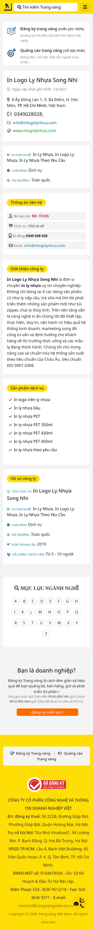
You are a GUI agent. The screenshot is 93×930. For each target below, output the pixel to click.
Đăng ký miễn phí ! (47, 712)
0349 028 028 (36, 235)
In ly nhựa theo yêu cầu (35, 449)
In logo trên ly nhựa (32, 399)
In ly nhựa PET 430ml (33, 433)
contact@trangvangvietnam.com (48, 905)
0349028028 (28, 114)
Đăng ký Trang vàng (33, 753)
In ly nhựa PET (27, 416)
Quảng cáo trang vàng (52, 50)
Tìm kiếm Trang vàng (39, 7)
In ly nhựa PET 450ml (33, 441)
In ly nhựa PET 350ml (33, 424)
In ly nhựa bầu (27, 408)
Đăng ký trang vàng (52, 28)
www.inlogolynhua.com (34, 130)
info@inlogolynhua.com (34, 122)
